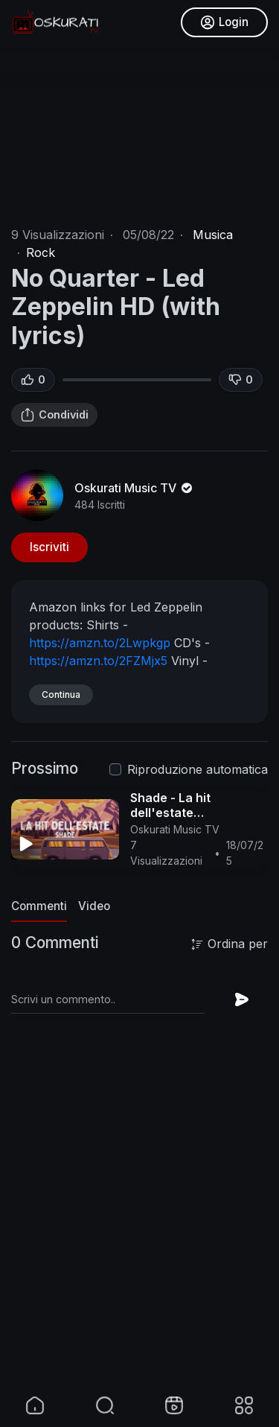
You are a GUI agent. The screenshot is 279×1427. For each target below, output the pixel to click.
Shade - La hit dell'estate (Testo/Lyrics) (171, 812)
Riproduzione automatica (197, 769)
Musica (213, 234)
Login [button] (224, 22)
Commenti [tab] (39, 906)
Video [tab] (94, 906)
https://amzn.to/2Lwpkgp (99, 642)
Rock (40, 252)
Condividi (54, 414)
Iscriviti (49, 547)
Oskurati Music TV (134, 487)
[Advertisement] (139, 1242)
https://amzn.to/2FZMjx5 (98, 660)
